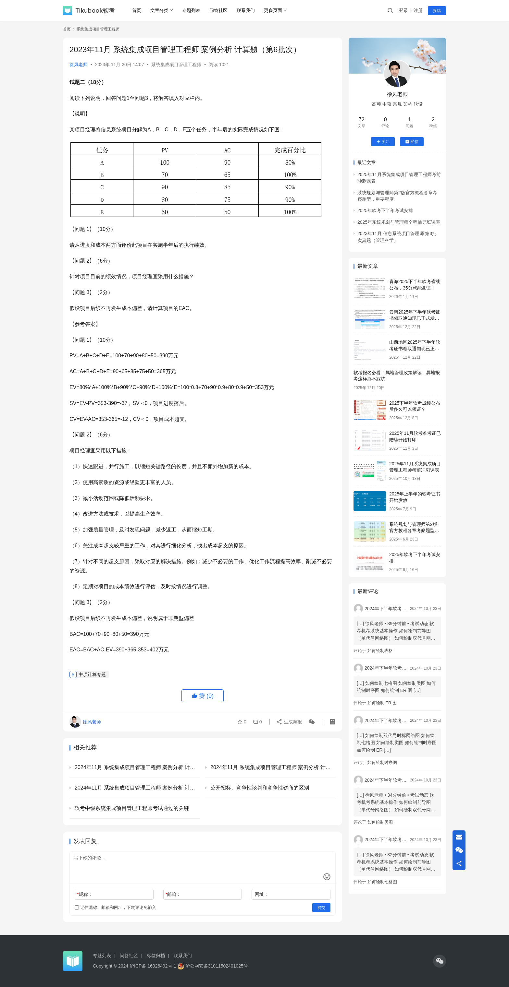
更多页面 (273, 10)
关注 (383, 141)
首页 (136, 10)
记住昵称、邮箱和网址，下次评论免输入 (115, 907)
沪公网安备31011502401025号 (213, 966)
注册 (418, 10)
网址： (261, 894)
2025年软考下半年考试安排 (385, 210)
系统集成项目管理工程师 (176, 64)
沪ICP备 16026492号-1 (153, 966)
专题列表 (191, 10)
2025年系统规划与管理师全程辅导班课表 (398, 222)
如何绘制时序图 (382, 762)
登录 (403, 10)
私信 (411, 141)
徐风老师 (78, 64)
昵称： (84, 894)
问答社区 (218, 10)
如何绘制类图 (380, 822)
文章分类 (159, 10)
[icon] (439, 961)
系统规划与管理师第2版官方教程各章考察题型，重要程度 (414, 531)
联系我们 (246, 10)
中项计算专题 (92, 674)
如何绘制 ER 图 (382, 702)
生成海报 (289, 722)
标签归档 (156, 955)
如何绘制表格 (380, 650)
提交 (321, 907)
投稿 (437, 10)
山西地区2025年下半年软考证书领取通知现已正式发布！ (414, 348)
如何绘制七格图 (382, 881)
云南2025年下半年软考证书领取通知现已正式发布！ (414, 318)
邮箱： (173, 894)
